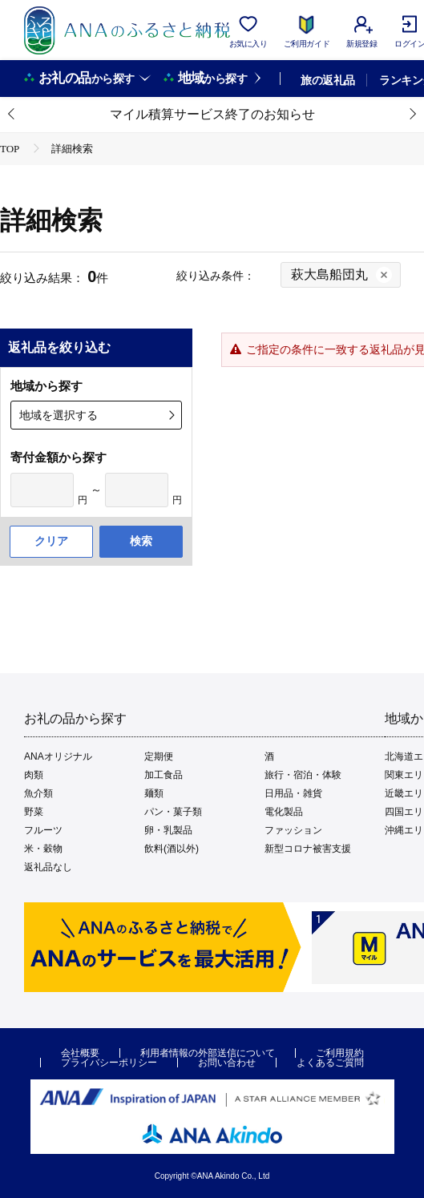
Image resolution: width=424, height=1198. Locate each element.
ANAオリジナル (58, 756)
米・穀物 (43, 848)
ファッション (293, 830)
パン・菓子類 (173, 811)
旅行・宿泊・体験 (302, 775)
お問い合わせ (227, 1062)
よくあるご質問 (330, 1062)
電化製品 (283, 811)
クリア (51, 540)
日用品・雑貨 (293, 793)
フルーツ (43, 830)
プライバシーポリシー (109, 1062)
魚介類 (38, 793)
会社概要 (80, 1053)
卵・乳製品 (168, 830)
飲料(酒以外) (171, 848)
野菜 (33, 811)
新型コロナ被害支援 (307, 848)
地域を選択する (58, 415)
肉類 (33, 775)
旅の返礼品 (327, 80)
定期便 (158, 756)
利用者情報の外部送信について (207, 1053)
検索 (141, 540)
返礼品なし (48, 867)
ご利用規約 (340, 1053)
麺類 (154, 793)
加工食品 (163, 775)
